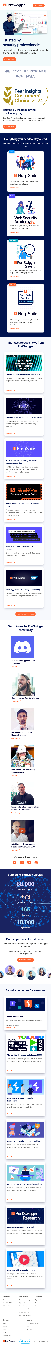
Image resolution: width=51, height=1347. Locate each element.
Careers (5, 1327)
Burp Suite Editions (8, 1303)
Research (29, 1330)
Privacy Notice (7, 1336)
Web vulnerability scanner (9, 1300)
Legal (4, 1333)
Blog (28, 1327)
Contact (5, 1330)
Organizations (39, 1300)
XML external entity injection (25, 1309)
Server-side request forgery (25, 1316)
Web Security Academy (33, 1324)
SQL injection (22, 1303)
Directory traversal (24, 1312)
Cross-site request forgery (25, 1306)
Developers (38, 1306)
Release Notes (7, 1306)
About (4, 1324)
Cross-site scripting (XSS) (25, 1300)
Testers (37, 1303)
